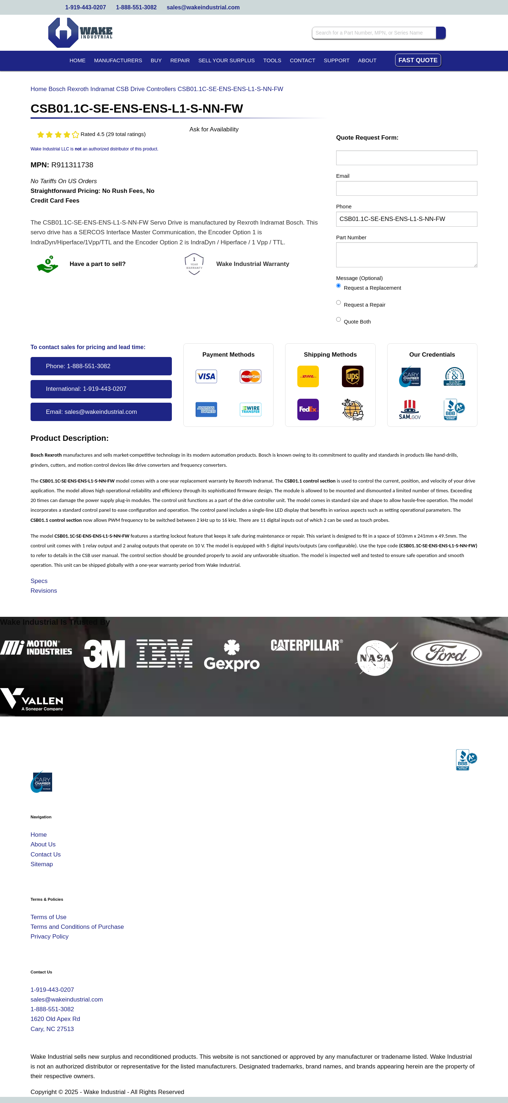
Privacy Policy (50, 936)
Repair (180, 60)
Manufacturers (118, 60)
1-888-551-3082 (136, 7)
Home (77, 60)
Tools (272, 60)
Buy (156, 60)
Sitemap (42, 864)
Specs (39, 581)
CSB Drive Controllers (146, 89)
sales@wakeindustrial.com (203, 7)
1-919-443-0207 (85, 7)
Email (342, 176)
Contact (302, 60)
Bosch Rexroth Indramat (81, 89)
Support (337, 60)
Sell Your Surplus (226, 60)
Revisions (44, 590)
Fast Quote (418, 60)
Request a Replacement (368, 287)
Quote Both (353, 321)
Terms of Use (49, 917)
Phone (344, 206)
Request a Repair (360, 304)
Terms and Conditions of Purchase (77, 926)
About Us (43, 844)
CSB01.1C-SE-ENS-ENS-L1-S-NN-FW (230, 89)
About (367, 60)
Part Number (351, 237)
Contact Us (46, 854)
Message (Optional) (359, 278)
